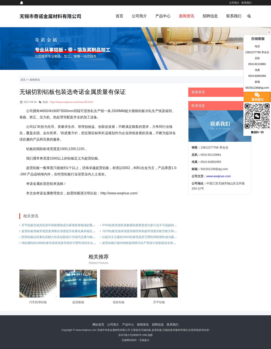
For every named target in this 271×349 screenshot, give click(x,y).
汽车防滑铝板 (38, 302)
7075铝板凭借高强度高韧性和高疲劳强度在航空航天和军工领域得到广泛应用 (152, 231)
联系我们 (246, 2)
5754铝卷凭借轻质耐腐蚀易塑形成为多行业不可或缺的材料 (141, 225)
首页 (119, 16)
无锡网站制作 (129, 340)
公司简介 (234, 2)
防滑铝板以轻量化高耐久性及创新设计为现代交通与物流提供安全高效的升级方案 (75, 237)
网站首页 (98, 324)
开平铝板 (159, 302)
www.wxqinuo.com (218, 176)
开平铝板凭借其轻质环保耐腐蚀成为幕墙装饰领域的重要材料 (61, 225)
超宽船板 (78, 302)
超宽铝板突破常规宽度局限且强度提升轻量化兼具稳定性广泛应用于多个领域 (72, 231)
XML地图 (147, 335)
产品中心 (163, 16)
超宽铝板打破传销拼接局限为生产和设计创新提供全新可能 (140, 243)
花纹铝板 (119, 302)
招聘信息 (210, 16)
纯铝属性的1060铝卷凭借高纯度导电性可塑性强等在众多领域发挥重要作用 (71, 243)
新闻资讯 (186, 16)
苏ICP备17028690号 (129, 335)
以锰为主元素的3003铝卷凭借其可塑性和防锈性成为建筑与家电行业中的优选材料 (155, 237)
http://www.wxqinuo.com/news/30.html (71, 102)
